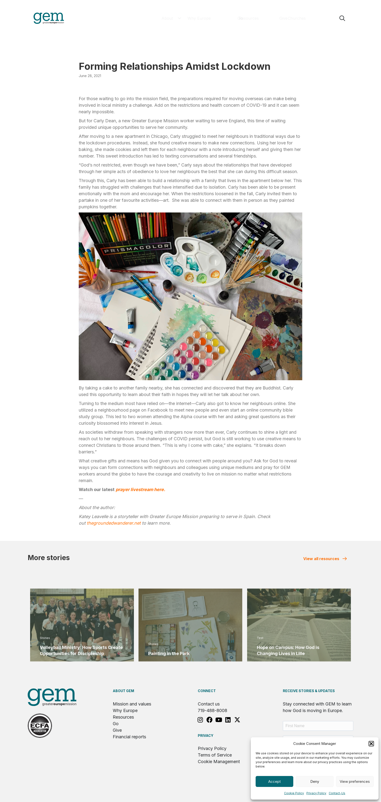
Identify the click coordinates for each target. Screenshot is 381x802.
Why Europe (125, 710)
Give (117, 730)
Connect (207, 691)
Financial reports (129, 736)
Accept (274, 781)
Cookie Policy (294, 793)
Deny (314, 781)
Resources (123, 717)
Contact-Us (337, 793)
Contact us (209, 703)
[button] (371, 743)
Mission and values (132, 703)
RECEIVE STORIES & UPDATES (309, 691)
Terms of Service (215, 755)
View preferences (355, 781)
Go (116, 723)
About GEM (123, 691)
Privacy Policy (316, 793)
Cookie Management (219, 761)
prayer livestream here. (140, 489)
